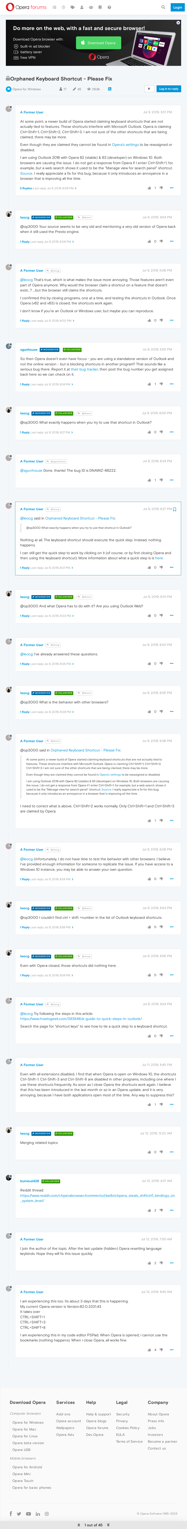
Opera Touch (22, 1473)
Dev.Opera (95, 1427)
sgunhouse (28, 341)
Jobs (152, 1420)
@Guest (84, 209)
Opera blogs (96, 1413)
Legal (122, 1394)
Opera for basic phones (31, 1479)
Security (123, 1406)
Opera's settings (125, 136)
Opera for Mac (24, 1421)
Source (26, 165)
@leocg (53, 262)
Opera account (68, 1413)
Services (65, 1394)
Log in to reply (168, 80)
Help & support (98, 1406)
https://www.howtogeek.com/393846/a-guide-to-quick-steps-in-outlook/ (81, 1011)
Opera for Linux (25, 1428)
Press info (156, 1413)
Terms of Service (129, 1433)
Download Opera (101, 34)
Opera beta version (28, 1435)
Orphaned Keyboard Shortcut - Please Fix (80, 510)
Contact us (157, 1440)
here (159, 550)
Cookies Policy (128, 1420)
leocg (24, 209)
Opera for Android (27, 1459)
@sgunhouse (56, 453)
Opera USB (21, 1441)
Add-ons (63, 1406)
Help (91, 1394)
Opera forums (97, 1420)
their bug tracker (84, 361)
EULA (120, 1427)
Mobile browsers (23, 1450)
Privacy (122, 1413)
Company (158, 1394)
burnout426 (29, 1173)
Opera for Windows (27, 81)
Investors (155, 1427)
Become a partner (162, 1433)
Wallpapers (65, 1420)
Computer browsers (25, 1405)
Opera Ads (65, 1427)
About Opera (158, 1406)
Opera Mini (21, 1466)
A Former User (31, 104)
